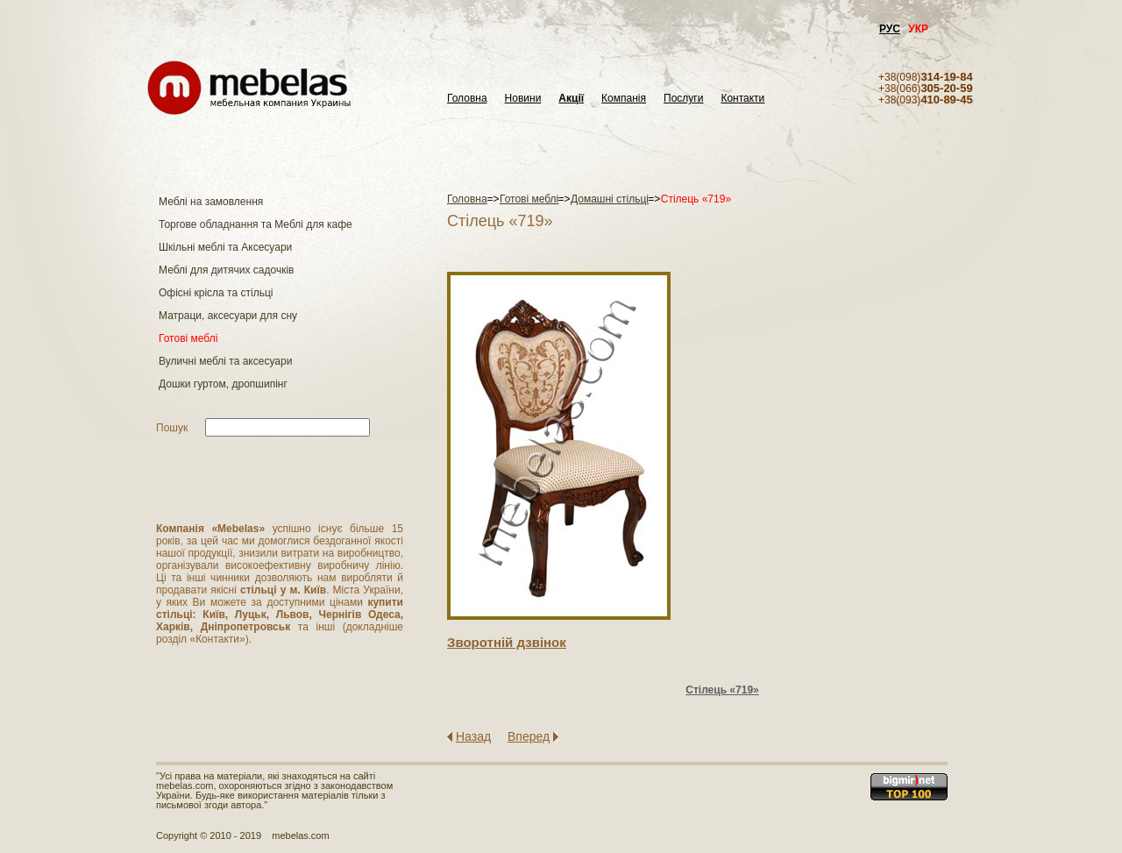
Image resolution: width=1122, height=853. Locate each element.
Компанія (623, 98)
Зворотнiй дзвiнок (506, 642)
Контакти (742, 98)
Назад (473, 736)
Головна (467, 98)
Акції (571, 98)
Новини (523, 98)
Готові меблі (188, 338)
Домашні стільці (610, 199)
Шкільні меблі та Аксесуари (225, 247)
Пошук (172, 428)
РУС (889, 29)
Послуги (683, 98)
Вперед (529, 736)
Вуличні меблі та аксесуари (225, 361)
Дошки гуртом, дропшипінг (223, 384)
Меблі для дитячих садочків (226, 270)
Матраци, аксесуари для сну (228, 315)
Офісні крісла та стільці (216, 293)
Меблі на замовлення (211, 201)
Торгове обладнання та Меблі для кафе (255, 224)
